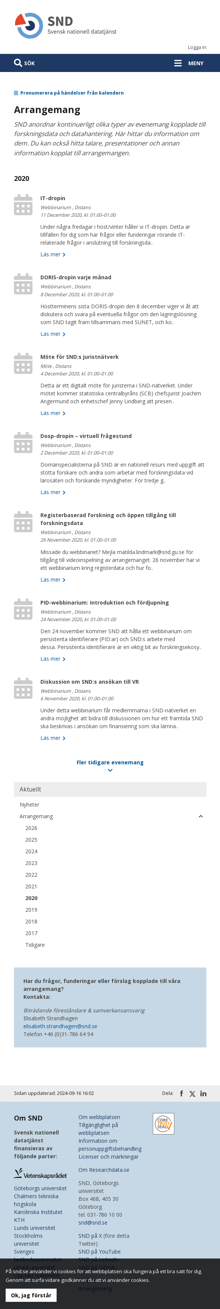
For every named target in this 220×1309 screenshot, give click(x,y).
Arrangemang (36, 816)
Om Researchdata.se (103, 1169)
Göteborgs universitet (40, 1188)
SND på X (90, 1235)
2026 (31, 827)
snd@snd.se (93, 1222)
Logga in (197, 47)
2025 (31, 839)
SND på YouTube (99, 1251)
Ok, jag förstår (31, 1295)
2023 (31, 863)
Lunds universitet (34, 1227)
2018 (31, 921)
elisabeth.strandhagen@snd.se (60, 1026)
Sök (29, 63)
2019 (31, 909)
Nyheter (29, 804)
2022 (31, 874)
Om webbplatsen (99, 1117)
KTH (19, 1219)
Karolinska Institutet (38, 1212)
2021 (31, 886)
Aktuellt (30, 789)
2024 (31, 851)
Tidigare (35, 944)
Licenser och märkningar (108, 1156)
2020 (31, 898)
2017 (31, 933)
